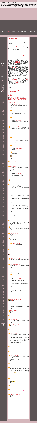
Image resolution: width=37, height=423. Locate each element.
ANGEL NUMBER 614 (3, 259)
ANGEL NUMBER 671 (3, 130)
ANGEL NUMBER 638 (3, 205)
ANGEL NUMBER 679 (3, 112)
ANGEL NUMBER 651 (3, 175)
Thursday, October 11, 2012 (17, 104)
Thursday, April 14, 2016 (15, 233)
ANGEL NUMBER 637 (3, 207)
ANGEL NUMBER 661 (3, 153)
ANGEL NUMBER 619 (3, 248)
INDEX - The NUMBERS (5, 31)
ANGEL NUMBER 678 (3, 114)
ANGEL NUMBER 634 (3, 214)
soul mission (17, 55)
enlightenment (10, 57)
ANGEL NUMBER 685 (3, 98)
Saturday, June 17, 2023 (15, 389)
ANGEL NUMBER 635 (3, 211)
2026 (2, 77)
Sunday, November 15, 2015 (17, 214)
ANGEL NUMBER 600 (3, 291)
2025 (2, 78)
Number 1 (21, 48)
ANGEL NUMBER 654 (3, 169)
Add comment (10, 398)
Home (18, 418)
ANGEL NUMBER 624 (3, 236)
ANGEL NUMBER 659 (3, 157)
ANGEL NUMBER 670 (3, 132)
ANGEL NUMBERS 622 (3, 241)
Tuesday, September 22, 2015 (16, 179)
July (2, 324)
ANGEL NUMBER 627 (3, 230)
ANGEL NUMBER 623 (3, 239)
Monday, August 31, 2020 (18, 120)
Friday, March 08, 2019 (15, 333)
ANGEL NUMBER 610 (3, 268)
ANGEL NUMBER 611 (3, 266)
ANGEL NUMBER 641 (3, 198)
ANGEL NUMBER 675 (3, 121)
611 (10, 98)
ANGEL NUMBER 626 (3, 232)
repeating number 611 (16, 99)
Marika (11, 233)
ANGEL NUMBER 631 (3, 221)
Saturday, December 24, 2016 (19, 278)
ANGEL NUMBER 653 (3, 171)
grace (14, 46)
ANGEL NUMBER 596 (3, 300)
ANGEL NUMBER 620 (3, 245)
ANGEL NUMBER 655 (3, 166)
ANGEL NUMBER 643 (3, 193)
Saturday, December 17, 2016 (16, 264)
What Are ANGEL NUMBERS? (12, 31)
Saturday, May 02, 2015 (15, 166)
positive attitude (18, 62)
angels (17, 82)
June (2, 325)
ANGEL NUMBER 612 (3, 263)
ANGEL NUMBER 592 (3, 309)
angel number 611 (18, 98)
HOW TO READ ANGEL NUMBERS (22, 31)
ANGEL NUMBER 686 (3, 96)
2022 (2, 81)
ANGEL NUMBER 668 (3, 137)
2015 (2, 86)
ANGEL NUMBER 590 (3, 313)
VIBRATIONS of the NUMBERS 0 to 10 (6, 32)
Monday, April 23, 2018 (18, 299)
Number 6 (14, 44)
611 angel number (13, 98)
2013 (2, 88)
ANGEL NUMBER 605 (3, 279)
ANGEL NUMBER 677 (3, 117)
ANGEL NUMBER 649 (3, 180)
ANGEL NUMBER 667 (3, 139)
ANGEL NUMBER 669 (3, 135)
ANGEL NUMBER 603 (3, 284)
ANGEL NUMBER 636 (3, 209)
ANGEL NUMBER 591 (3, 311)
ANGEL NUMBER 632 (3, 218)
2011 (2, 90)
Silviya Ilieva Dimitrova (13, 299)
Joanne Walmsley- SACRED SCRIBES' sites (31, 32)
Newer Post (10, 418)
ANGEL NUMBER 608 (3, 273)
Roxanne (11, 389)
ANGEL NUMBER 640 (3, 200)
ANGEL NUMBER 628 (3, 227)
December (3, 91)
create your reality (14, 67)
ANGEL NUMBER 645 (3, 189)
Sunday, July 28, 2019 (17, 243)
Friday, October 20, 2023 (17, 394)
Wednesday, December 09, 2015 (16, 226)
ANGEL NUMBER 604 (3, 282)
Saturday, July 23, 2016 (15, 237)
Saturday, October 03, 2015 (16, 192)
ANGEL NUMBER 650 (3, 178)
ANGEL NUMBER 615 (3, 257)
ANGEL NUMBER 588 (3, 318)
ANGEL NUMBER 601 (3, 288)
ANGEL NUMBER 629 (3, 225)
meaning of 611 (26, 98)
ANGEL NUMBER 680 (3, 110)
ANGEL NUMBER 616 (3, 254)
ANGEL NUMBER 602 (3, 286)
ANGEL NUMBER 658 (3, 160)
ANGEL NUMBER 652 (3, 173)
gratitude (17, 46)
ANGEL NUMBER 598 (3, 295)
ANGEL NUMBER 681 (3, 108)
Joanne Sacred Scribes (3, 69)
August (3, 323)
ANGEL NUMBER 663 (3, 148)
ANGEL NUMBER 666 (3, 141)
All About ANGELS (22, 32)
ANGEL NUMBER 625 (3, 234)
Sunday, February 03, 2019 (16, 324)
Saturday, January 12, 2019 (16, 319)
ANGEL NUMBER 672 (3, 128)
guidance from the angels (14, 79)
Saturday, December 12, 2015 (19, 148)
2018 (2, 83)
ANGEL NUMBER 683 (3, 103)
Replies (12, 108)
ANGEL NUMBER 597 (3, 297)
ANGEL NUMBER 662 (3, 150)
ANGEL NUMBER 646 (3, 187)
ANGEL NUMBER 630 (3, 223)
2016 (2, 85)
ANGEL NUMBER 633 (3, 216)
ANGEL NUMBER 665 (3, 144)
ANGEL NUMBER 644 (3, 191)
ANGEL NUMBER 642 (3, 196)
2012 (2, 89)
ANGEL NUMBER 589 (3, 315)
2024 (2, 79)
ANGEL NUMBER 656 (3, 164)
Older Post (27, 418)
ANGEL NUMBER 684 (3, 101)
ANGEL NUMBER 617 (3, 252)
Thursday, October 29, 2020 (16, 367)
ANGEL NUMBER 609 (3, 270)
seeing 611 (24, 99)
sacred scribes (20, 99)
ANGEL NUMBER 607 (3, 275)
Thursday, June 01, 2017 (18, 151)
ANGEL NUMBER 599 (3, 293)
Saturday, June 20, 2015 (18, 173)
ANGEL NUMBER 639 (3, 202)
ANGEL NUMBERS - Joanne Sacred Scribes (16, 3)
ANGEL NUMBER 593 (3, 306)
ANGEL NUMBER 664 (3, 146)
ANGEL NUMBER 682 (3, 105)
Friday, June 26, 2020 (15, 355)
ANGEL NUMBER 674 (3, 123)
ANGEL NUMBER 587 (3, 320)
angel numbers (22, 98)
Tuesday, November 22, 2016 (16, 258)
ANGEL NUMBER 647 (3, 184)
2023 (2, 80)
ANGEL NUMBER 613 (3, 261)
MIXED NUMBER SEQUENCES (31, 31)
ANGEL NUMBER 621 (3, 243)
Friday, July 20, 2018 (14, 310)
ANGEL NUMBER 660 (3, 155)
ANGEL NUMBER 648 (3, 182)
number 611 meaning (10, 99)
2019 (2, 82)
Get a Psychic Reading (3, 65)
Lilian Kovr (11, 324)
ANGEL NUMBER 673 (3, 126)
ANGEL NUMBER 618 (3, 250)
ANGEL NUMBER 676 (3, 119)
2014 (2, 87)
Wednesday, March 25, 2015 (16, 126)
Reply (11, 107)
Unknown (11, 126)
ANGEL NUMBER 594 (3, 304)
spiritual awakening (20, 56)
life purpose (23, 55)
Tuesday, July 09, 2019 (18, 203)
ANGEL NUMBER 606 (3, 277)
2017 (2, 84)
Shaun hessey (12, 394)
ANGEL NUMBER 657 (3, 162)
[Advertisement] (18, 13)
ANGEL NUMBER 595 (3, 302)
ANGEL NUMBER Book (15, 32)
